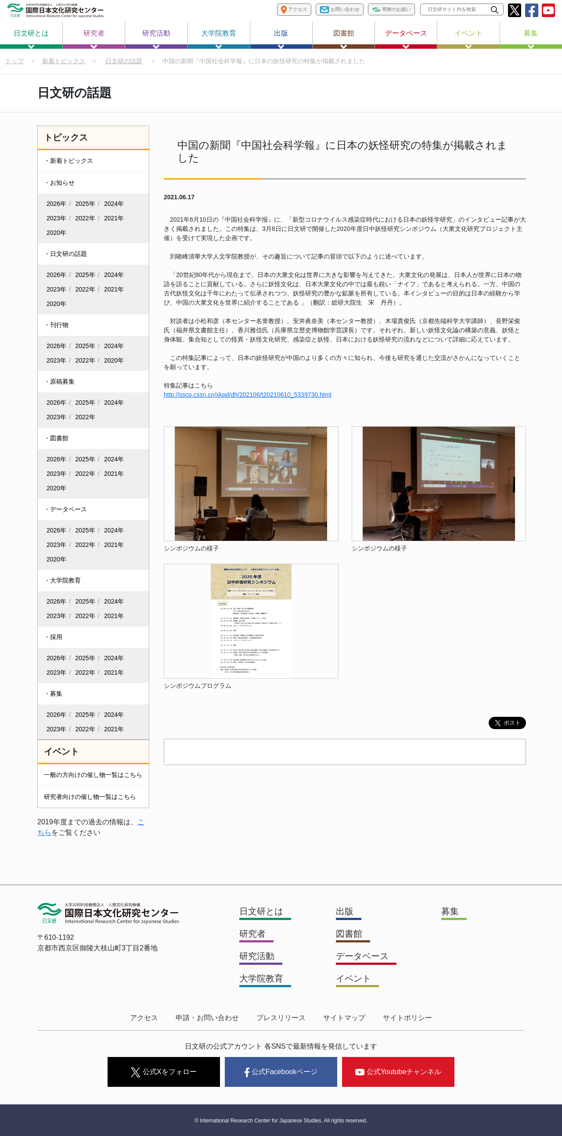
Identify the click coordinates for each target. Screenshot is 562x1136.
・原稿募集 (59, 381)
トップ (14, 61)
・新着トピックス (68, 160)
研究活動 (156, 39)
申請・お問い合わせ (207, 1017)
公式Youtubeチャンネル (398, 1071)
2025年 (85, 203)
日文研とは (31, 39)
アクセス (144, 1017)
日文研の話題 (123, 61)
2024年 (114, 203)
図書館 (343, 39)
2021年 (114, 218)
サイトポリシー (407, 1017)
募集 (531, 39)
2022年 (85, 218)
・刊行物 (56, 324)
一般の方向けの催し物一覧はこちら (93, 774)
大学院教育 (218, 39)
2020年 (56, 232)
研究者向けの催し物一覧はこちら (90, 796)
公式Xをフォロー (163, 1072)
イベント (468, 39)
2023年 (56, 218)
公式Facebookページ (281, 1072)
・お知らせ (59, 182)
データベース (406, 39)
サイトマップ (344, 1017)
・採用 (53, 636)
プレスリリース (281, 1017)
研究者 (93, 39)
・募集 (53, 693)
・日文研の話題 (65, 253)
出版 (281, 39)
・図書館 (56, 438)
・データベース (65, 509)
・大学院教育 (62, 580)
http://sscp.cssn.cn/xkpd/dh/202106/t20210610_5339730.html (247, 394)
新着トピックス (63, 61)
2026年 (56, 203)
